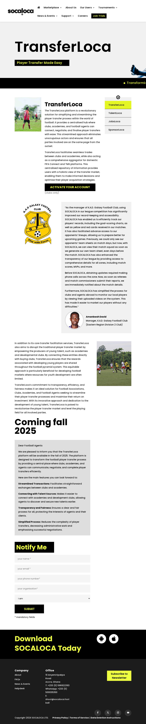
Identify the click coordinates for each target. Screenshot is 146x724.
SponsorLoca (116, 129)
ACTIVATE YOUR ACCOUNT (70, 187)
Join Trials (99, 16)
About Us (71, 8)
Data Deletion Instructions (105, 717)
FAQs (17, 679)
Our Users (86, 8)
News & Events (46, 16)
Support (66, 16)
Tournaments (106, 8)
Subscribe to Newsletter (119, 676)
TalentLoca (115, 113)
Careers (83, 16)
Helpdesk (20, 688)
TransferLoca (116, 105)
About (18, 674)
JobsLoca (114, 121)
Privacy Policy (60, 717)
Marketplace (51, 8)
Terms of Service (79, 717)
